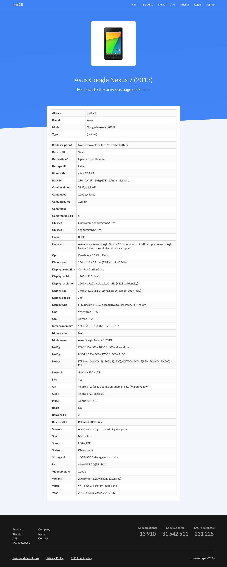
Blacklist (148, 4)
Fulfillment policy (81, 558)
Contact (43, 538)
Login (197, 4)
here (146, 89)
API (172, 4)
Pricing (184, 4)
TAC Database (21, 542)
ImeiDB (17, 4)
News (161, 4)
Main (134, 4)
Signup (210, 4)
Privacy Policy (54, 558)
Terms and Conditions (25, 558)
